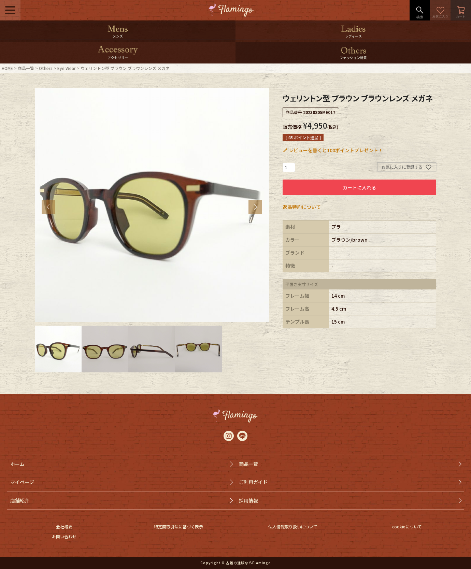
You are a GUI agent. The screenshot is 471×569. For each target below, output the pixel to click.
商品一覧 (26, 68)
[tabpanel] (152, 205)
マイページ (22, 482)
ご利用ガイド (253, 482)
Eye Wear (66, 68)
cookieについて (407, 526)
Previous (48, 207)
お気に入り (440, 10)
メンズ (118, 36)
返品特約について (302, 206)
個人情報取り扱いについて (292, 526)
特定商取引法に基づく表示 (178, 526)
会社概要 (64, 526)
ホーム (17, 463)
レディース (353, 36)
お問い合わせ (64, 536)
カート (461, 10)
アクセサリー (118, 57)
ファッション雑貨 (353, 57)
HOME (7, 68)
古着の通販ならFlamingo (248, 562)
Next (255, 207)
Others (46, 68)
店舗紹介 (19, 500)
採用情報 (248, 500)
